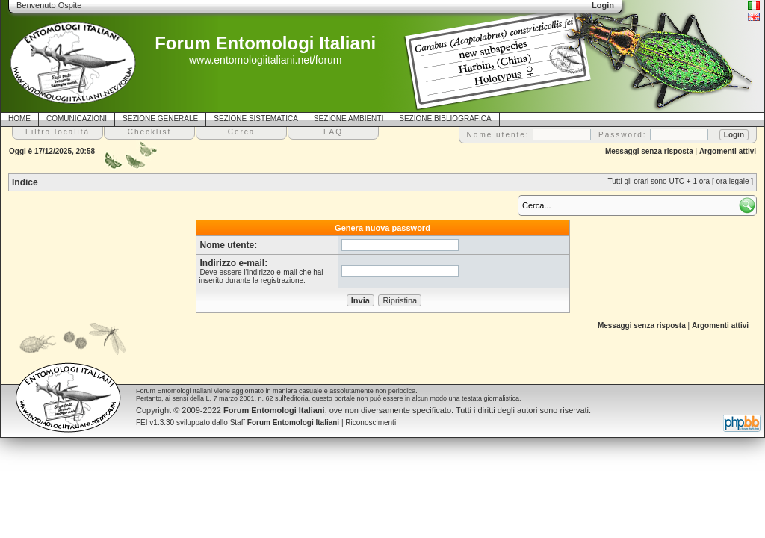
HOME (19, 118)
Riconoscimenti (370, 422)
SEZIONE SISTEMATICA (256, 118)
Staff (285, 422)
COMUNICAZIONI (76, 118)
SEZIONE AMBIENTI (348, 118)
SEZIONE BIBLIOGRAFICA (445, 118)
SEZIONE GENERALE (160, 118)
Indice (25, 182)
